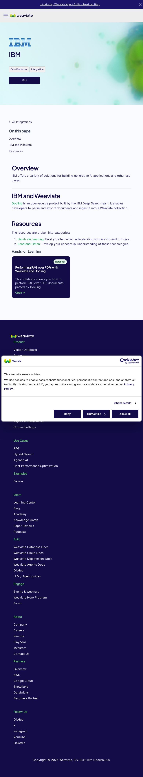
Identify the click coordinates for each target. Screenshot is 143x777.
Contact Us (21, 654)
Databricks (21, 692)
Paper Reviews (24, 526)
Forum (18, 603)
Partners (19, 661)
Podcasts (20, 531)
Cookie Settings (25, 427)
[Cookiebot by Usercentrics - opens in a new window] (123, 361)
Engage (19, 584)
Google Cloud (23, 681)
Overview (15, 138)
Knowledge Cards (26, 520)
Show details (122, 402)
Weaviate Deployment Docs (33, 559)
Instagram (20, 731)
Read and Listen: (29, 244)
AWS (17, 675)
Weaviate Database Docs (31, 547)
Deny (67, 413)
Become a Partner (26, 698)
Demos (18, 481)
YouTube (19, 737)
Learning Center (25, 502)
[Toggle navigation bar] (5, 15)
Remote (19, 636)
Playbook (20, 642)
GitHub (18, 570)
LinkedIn (19, 743)
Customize (96, 413)
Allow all (125, 413)
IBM (24, 80)
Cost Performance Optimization (36, 466)
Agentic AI (21, 460)
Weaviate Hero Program (30, 597)
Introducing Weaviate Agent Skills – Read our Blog (70, 4)
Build (17, 539)
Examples (20, 473)
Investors (20, 648)
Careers (19, 630)
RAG (16, 448)
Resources (16, 151)
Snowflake (21, 686)
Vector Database (25, 350)
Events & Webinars (26, 591)
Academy (20, 514)
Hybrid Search (23, 454)
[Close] (140, 4)
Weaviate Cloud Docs (28, 553)
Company (20, 624)
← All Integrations (20, 122)
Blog (17, 508)
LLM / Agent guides (27, 576)
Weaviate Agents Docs (29, 564)
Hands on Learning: (31, 239)
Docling (17, 203)
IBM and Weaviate (20, 145)
